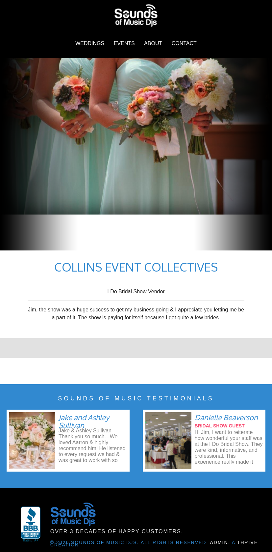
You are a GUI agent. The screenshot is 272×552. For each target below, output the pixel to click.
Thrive (247, 542)
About (153, 43)
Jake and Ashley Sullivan (84, 421)
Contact (184, 43)
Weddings (89, 43)
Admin (219, 542)
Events (124, 43)
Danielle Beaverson (226, 417)
